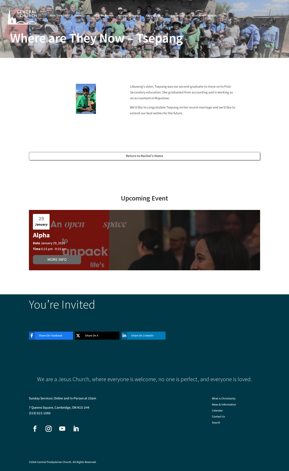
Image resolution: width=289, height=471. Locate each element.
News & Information (224, 405)
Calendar (217, 411)
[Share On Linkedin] (140, 336)
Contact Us (218, 417)
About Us (79, 16)
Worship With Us (128, 16)
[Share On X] (94, 336)
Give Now (198, 16)
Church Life (153, 16)
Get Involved (176, 16)
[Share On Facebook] (48, 336)
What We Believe (104, 16)
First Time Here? (60, 16)
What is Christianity (224, 399)
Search (212, 16)
